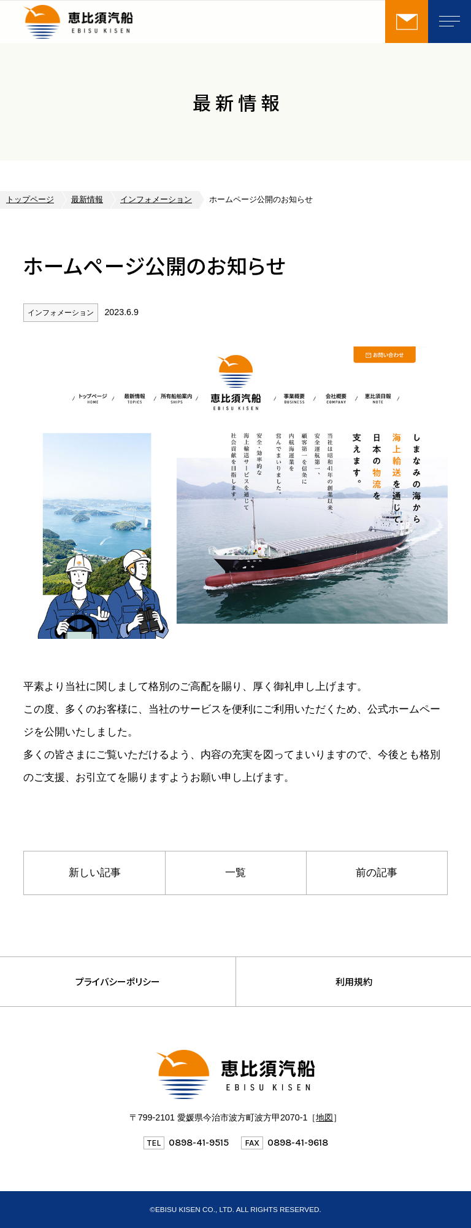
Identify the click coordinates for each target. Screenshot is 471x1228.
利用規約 (353, 981)
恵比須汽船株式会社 (115, 21)
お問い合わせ (406, 21)
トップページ (30, 199)
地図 (324, 1117)
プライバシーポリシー (117, 981)
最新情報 (87, 199)
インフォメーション (156, 199)
